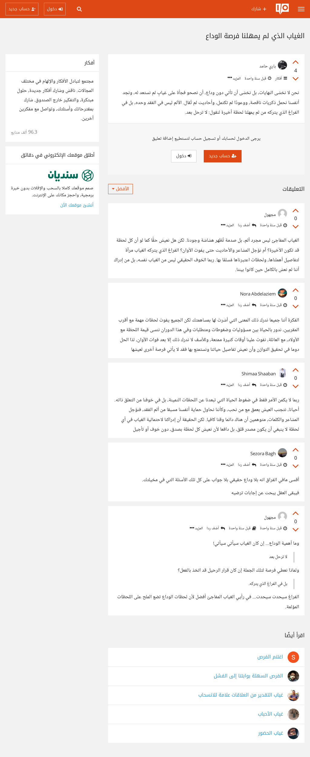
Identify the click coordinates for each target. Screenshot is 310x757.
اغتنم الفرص (270, 657)
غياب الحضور (270, 733)
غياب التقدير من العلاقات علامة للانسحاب (240, 695)
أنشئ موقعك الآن (77, 205)
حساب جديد (222, 156)
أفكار (280, 78)
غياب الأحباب (270, 714)
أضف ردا (247, 225)
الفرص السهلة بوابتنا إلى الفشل (248, 676)
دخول (183, 156)
